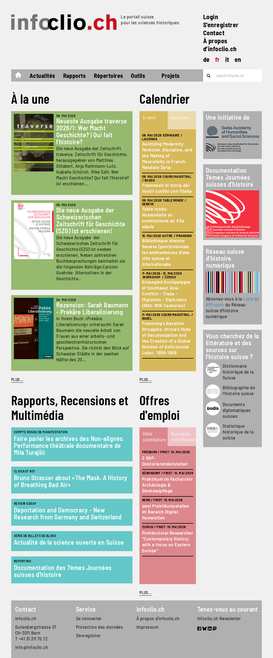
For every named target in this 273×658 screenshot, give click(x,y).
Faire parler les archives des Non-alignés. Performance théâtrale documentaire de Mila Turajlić (69, 445)
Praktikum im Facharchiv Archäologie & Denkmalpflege (167, 485)
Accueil (21, 76)
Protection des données (99, 627)
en (238, 59)
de (206, 59)
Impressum (147, 627)
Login (210, 17)
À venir (149, 117)
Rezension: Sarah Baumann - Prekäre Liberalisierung (92, 308)
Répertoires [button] (108, 75)
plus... (145, 379)
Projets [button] (170, 75)
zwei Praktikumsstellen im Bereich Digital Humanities (165, 511)
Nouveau (179, 117)
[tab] (153, 120)
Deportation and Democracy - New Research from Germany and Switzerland (68, 513)
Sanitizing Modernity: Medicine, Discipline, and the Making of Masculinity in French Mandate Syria (167, 155)
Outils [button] (138, 75)
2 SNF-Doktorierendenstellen (165, 461)
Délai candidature (154, 436)
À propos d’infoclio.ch (220, 45)
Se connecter (89, 618)
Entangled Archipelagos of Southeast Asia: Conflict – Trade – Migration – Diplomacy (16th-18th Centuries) (166, 293)
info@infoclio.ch (31, 647)
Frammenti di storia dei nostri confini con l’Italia (167, 188)
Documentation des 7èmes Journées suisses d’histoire (62, 571)
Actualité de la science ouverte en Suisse (69, 542)
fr (217, 59)
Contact (213, 33)
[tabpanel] (167, 250)
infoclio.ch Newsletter (219, 618)
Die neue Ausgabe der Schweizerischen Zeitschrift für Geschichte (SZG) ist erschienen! (91, 220)
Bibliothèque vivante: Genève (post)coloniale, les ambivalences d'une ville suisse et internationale (166, 252)
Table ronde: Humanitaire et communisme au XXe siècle (163, 217)
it (227, 59)
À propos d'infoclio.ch (158, 618)
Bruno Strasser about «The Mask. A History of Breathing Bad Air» (70, 481)
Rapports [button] (74, 75)
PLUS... (17, 379)
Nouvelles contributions (183, 436)
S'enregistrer (221, 25)
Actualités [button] (42, 75)
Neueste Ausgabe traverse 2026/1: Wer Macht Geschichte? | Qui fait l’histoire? (91, 131)
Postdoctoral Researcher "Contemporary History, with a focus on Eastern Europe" (167, 541)
